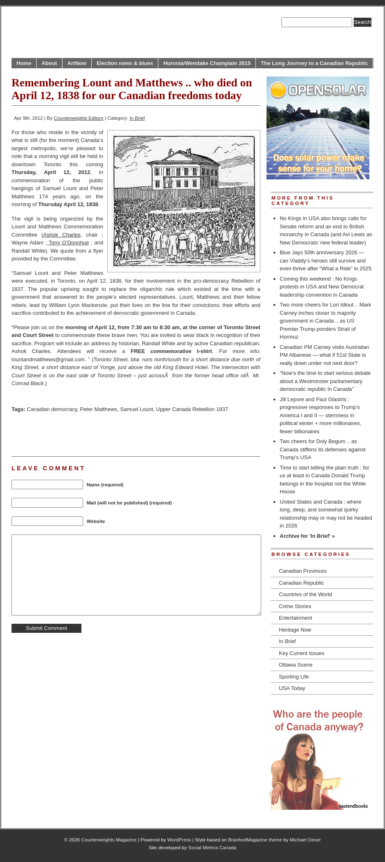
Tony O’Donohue (68, 242)
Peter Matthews (98, 409)
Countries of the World (305, 594)
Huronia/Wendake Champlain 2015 (206, 63)
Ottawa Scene (296, 665)
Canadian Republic (301, 583)
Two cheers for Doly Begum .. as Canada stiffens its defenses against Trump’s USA (323, 449)
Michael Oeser (305, 839)
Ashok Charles (62, 235)
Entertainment (295, 618)
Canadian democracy (52, 409)
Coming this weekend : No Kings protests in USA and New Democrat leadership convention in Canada (322, 287)
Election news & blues (125, 63)
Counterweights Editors (79, 118)
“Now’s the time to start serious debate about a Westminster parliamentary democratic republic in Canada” (325, 381)
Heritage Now (295, 630)
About (49, 63)
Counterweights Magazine (109, 839)
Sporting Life (294, 677)
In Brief (137, 118)
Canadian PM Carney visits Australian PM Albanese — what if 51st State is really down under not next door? (324, 355)
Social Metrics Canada (212, 847)
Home (23, 63)
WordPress (179, 839)
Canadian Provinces (303, 571)
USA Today (292, 688)
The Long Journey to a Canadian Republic (314, 63)
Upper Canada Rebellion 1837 (192, 409)
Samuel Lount (136, 409)
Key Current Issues (302, 653)
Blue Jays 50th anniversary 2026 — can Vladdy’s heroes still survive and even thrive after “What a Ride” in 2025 (325, 260)
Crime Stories (295, 606)
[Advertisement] (108, 433)
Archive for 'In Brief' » (307, 536)
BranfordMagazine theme (255, 839)
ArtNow (76, 63)
